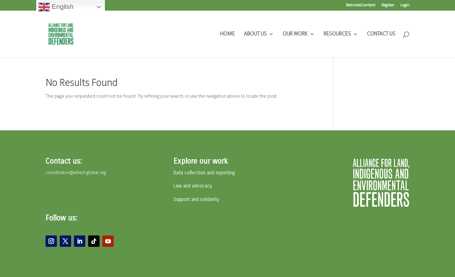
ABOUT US (255, 34)
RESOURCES (337, 34)
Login (405, 5)
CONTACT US (381, 34)
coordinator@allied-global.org (76, 172)
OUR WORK (295, 34)
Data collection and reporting (204, 173)
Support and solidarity (196, 199)
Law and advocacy (192, 186)
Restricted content (360, 5)
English (55, 7)
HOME (227, 34)
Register (387, 5)
